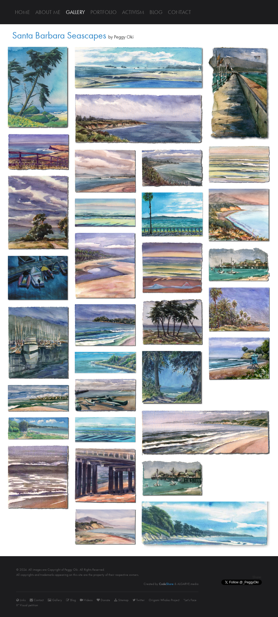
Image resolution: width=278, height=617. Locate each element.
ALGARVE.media (187, 584)
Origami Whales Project (164, 600)
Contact (179, 12)
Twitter (139, 600)
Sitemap (121, 600)
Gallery (75, 12)
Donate (103, 600)
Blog (156, 12)
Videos (86, 600)
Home (22, 12)
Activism (133, 12)
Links (21, 600)
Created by (159, 584)
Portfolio (103, 12)
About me (47, 12)
